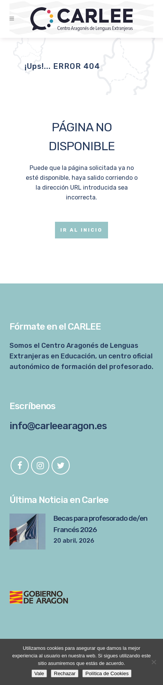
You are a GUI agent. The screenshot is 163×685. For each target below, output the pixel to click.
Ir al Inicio (81, 230)
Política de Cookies (107, 673)
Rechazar (64, 673)
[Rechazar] (153, 662)
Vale (39, 673)
